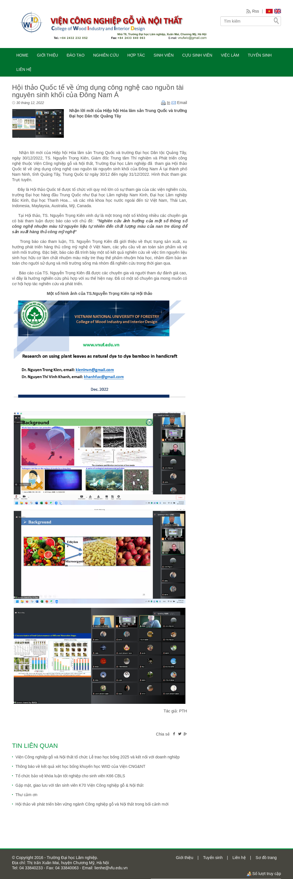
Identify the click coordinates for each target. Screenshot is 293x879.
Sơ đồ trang (266, 857)
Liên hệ (239, 857)
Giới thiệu (184, 857)
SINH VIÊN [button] (164, 55)
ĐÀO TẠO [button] (75, 55)
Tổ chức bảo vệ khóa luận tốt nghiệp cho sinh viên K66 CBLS (70, 776)
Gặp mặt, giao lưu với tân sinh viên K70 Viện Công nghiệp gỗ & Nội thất (79, 785)
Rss (255, 11)
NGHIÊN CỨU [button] (106, 55)
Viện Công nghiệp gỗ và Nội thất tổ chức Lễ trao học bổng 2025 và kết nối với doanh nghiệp (97, 757)
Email (179, 102)
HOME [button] (22, 55)
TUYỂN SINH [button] (260, 55)
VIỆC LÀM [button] (230, 55)
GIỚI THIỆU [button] (47, 55)
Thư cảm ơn (26, 794)
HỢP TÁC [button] (136, 55)
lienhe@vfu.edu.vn (110, 868)
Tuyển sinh (213, 857)
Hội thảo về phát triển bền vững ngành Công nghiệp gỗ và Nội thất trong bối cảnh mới (92, 804)
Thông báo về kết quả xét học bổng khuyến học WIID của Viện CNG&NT (80, 766)
